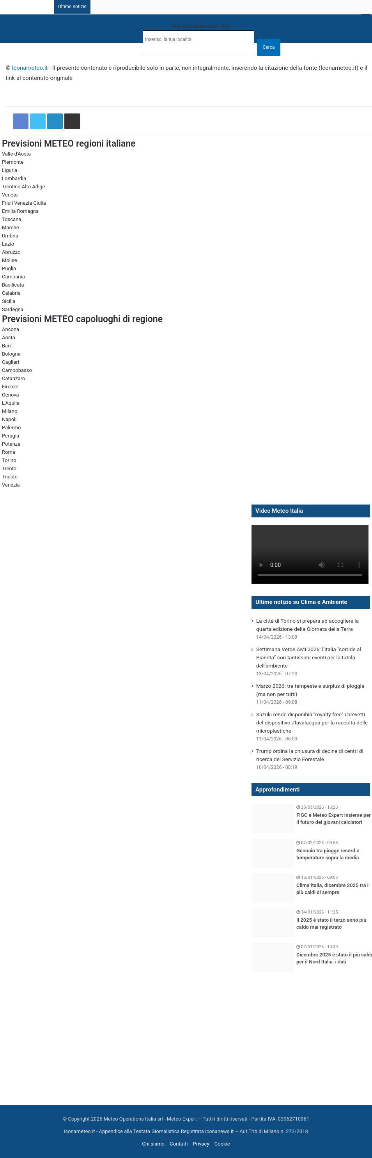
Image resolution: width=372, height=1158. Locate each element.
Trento (9, 468)
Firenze (10, 387)
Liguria (9, 170)
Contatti (179, 1144)
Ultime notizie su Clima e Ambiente (301, 602)
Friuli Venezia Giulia (24, 203)
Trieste (10, 477)
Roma (8, 452)
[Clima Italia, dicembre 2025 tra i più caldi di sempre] (273, 888)
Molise (9, 260)
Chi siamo (153, 1144)
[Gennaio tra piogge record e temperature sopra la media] (273, 853)
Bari (6, 346)
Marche (10, 227)
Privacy (201, 1144)
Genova (10, 395)
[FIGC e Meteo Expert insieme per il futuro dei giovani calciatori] (273, 818)
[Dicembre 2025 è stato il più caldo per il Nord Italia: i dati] (273, 957)
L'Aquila (10, 403)
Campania (13, 277)
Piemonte (12, 162)
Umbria (10, 236)
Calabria (11, 293)
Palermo (11, 427)
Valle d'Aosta (16, 154)
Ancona (10, 329)
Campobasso (17, 370)
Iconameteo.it (30, 67)
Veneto (10, 195)
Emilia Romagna (20, 211)
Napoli (9, 419)
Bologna (11, 354)
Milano (9, 411)
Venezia (11, 485)
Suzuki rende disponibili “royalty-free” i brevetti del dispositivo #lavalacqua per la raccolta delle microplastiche (312, 722)
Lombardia (14, 178)
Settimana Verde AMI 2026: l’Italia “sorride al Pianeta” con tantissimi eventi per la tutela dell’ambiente (308, 657)
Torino (9, 460)
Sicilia (8, 301)
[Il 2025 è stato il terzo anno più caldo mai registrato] (273, 922)
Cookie (222, 1144)
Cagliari (10, 362)
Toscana (11, 219)
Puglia (9, 268)
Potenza (11, 444)
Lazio (8, 244)
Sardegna (12, 309)
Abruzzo (11, 252)
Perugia (10, 436)
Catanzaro (13, 378)
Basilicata (13, 285)
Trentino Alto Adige (23, 186)
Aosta (8, 337)
